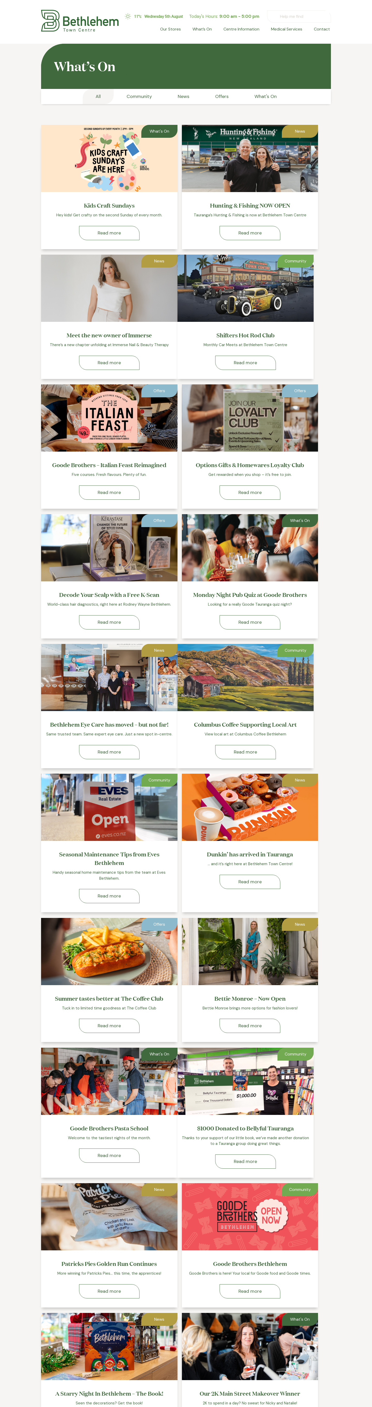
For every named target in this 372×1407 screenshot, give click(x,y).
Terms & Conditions (238, 1374)
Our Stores (178, 30)
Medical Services (289, 30)
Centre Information (246, 30)
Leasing (226, 1346)
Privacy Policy (232, 1364)
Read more (87, 238)
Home (164, 1337)
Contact (323, 30)
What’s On (208, 30)
